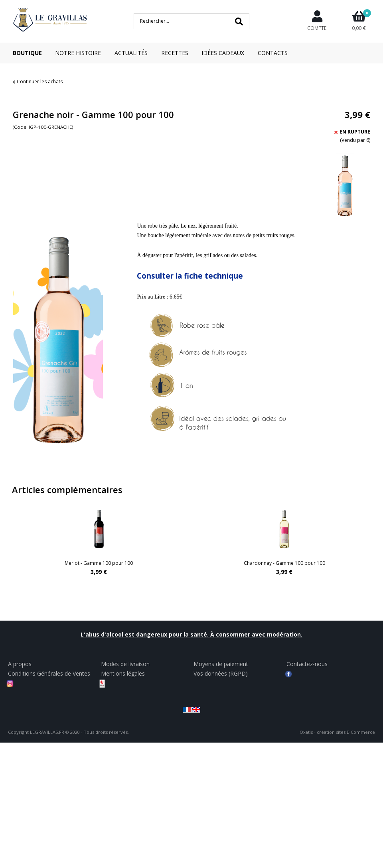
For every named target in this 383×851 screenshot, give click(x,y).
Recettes (174, 53)
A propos (20, 664)
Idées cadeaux (222, 53)
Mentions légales (123, 673)
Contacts (273, 53)
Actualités (131, 53)
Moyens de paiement (220, 664)
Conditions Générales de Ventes (49, 673)
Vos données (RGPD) (220, 673)
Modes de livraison (125, 664)
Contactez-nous (307, 664)
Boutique (27, 53)
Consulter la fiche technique (190, 276)
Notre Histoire (78, 53)
